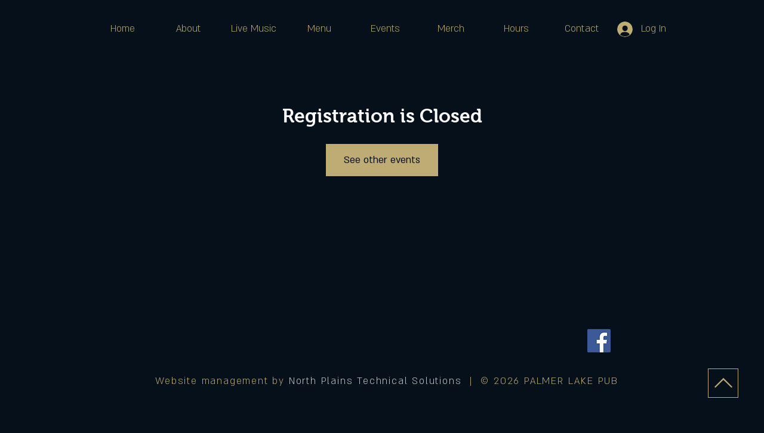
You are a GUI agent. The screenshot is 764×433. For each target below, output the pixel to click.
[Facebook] (599, 340)
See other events (382, 160)
